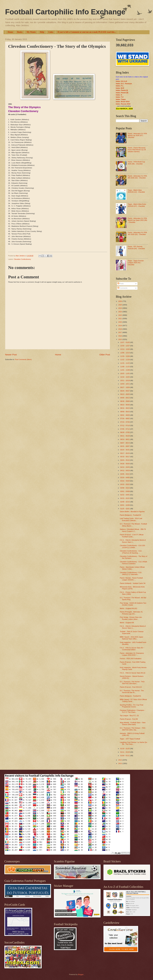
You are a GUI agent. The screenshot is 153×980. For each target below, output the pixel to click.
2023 (120, 312)
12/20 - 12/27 (125, 346)
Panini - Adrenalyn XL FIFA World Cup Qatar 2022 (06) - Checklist (137, 220)
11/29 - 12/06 (125, 356)
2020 (120, 322)
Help (42, 32)
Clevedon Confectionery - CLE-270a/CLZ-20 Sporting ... (131, 552)
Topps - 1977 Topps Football (130, 739)
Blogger (80, 974)
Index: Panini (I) (122, 90)
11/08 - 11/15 (125, 366)
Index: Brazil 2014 (122, 101)
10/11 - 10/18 (125, 380)
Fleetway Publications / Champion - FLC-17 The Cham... (132, 711)
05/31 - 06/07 (125, 446)
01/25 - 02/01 (125, 509)
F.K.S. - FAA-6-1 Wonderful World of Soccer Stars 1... (133, 627)
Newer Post (11, 354)
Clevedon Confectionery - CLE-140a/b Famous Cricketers (133, 562)
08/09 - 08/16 (125, 411)
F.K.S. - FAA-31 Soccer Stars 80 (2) (132, 673)
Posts (120, 283)
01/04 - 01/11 (125, 755)
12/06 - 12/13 (125, 353)
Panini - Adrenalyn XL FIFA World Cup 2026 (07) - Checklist (137, 135)
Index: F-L (120, 86)
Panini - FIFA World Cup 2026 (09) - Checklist (136, 163)
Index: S (119, 95)
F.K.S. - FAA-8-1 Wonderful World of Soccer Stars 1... (133, 541)
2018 (120, 329)
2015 (120, 339)
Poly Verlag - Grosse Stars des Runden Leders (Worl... (131, 618)
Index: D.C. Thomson (124, 83)
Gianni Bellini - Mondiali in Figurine (132, 511)
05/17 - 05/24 (125, 453)
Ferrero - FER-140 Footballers (130, 658)
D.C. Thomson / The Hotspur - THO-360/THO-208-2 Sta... (133, 729)
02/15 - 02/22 (125, 498)
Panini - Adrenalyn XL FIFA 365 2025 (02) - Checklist (137, 233)
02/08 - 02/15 (125, 502)
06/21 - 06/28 (125, 436)
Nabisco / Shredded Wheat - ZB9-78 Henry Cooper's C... (133, 530)
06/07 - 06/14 (125, 443)
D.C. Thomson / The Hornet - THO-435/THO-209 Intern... (132, 682)
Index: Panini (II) (122, 93)
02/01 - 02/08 (125, 505)
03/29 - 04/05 (125, 477)
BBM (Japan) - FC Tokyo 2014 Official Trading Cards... (133, 700)
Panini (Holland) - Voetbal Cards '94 (132, 583)
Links (50, 32)
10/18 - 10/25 (125, 377)
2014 (120, 760)
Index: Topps (121, 99)
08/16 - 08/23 (125, 408)
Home (10, 32)
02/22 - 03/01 (125, 495)
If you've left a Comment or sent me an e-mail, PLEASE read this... (87, 32)
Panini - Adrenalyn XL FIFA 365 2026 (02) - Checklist (137, 177)
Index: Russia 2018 (123, 104)
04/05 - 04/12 (125, 474)
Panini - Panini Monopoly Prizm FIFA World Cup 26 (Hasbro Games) (137, 150)
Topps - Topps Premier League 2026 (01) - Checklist (136, 262)
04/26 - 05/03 (125, 464)
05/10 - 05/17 (125, 456)
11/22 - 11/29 (125, 359)
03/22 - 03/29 (125, 481)
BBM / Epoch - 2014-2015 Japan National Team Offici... (131, 638)
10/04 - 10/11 (125, 384)
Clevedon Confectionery (22, 259)
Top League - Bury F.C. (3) (129, 715)
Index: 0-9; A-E (121, 81)
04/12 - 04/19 (125, 470)
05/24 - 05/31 (125, 450)
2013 (120, 763)
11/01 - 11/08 (125, 370)
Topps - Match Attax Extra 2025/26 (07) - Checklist (137, 205)
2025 (120, 305)
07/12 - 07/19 (125, 425)
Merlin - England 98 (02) (128, 608)
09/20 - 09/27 (125, 391)
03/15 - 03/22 (125, 484)
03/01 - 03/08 (125, 491)
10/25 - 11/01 (125, 373)
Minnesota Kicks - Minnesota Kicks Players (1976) (132, 588)
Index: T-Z (119, 97)
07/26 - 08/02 (125, 418)
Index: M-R (120, 88)
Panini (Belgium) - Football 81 (130, 696)
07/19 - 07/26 (125, 422)
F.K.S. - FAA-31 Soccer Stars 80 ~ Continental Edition (132, 649)
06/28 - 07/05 (125, 432)
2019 (120, 325)
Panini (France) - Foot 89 (129, 719)
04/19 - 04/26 (125, 467)
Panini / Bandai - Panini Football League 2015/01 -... (131, 579)
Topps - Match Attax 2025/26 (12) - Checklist (136, 191)
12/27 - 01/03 (125, 342)
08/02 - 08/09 (125, 415)
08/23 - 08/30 (125, 405)
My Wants (31, 32)
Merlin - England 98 (127, 622)
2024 (120, 308)
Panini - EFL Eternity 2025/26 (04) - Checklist (136, 247)
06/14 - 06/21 (125, 439)
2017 (120, 332)
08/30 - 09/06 (125, 401)
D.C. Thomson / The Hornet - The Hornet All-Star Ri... (132, 691)
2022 (120, 315)
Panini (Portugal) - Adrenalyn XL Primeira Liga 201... (131, 613)
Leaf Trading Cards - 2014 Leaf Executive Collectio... (131, 519)
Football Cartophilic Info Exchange (65, 12)
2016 (120, 336)
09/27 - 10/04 (125, 387)
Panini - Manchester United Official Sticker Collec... (132, 568)
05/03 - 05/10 (125, 460)
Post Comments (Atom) (23, 359)
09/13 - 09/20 (125, 394)
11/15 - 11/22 (125, 363)
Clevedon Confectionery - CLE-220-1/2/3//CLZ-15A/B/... (132, 546)
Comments (122, 288)
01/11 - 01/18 (125, 752)
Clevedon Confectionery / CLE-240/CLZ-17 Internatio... (131, 573)
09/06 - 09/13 (125, 398)
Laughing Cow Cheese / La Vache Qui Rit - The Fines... (133, 743)
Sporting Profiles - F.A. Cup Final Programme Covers (131, 706)
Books (20, 32)
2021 (120, 318)
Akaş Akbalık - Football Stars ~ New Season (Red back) (133, 723)
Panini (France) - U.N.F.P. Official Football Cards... (131, 535)
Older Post (104, 354)
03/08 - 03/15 (125, 488)
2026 (120, 301)
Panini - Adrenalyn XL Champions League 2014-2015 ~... (132, 654)
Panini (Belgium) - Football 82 (130, 515)
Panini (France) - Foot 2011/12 (131, 687)
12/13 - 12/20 (125, 349)
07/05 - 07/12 (125, 429)
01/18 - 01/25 (125, 748)
